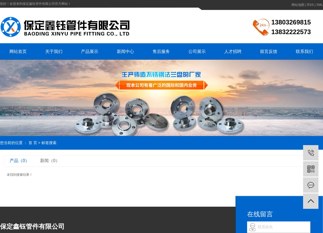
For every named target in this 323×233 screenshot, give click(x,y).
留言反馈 (268, 51)
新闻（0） (50, 160)
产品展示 (89, 51)
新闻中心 (125, 51)
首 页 (33, 143)
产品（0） (19, 160)
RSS (310, 5)
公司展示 (197, 51)
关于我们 (53, 51)
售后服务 (161, 51)
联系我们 (304, 51)
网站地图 (298, 5)
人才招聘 (232, 51)
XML (319, 5)
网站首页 (18, 51)
